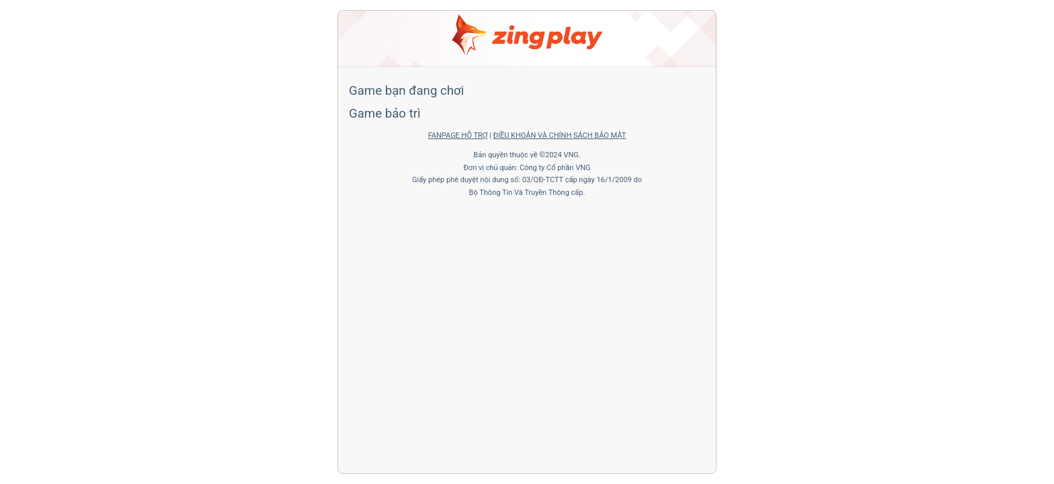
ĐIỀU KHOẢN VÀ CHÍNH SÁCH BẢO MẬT (559, 135)
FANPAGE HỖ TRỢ (458, 135)
